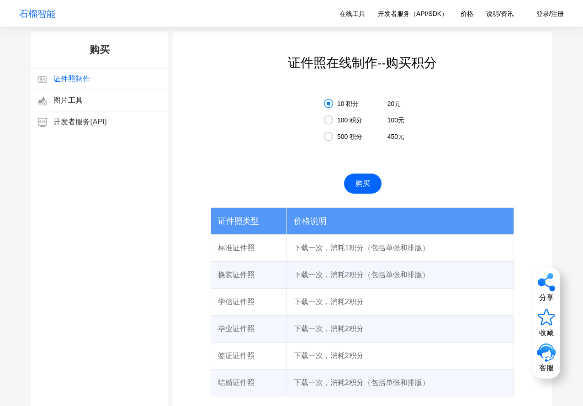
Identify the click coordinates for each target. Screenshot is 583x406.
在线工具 (352, 13)
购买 (362, 183)
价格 (467, 13)
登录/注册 (550, 13)
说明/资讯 (500, 13)
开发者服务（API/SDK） (413, 13)
